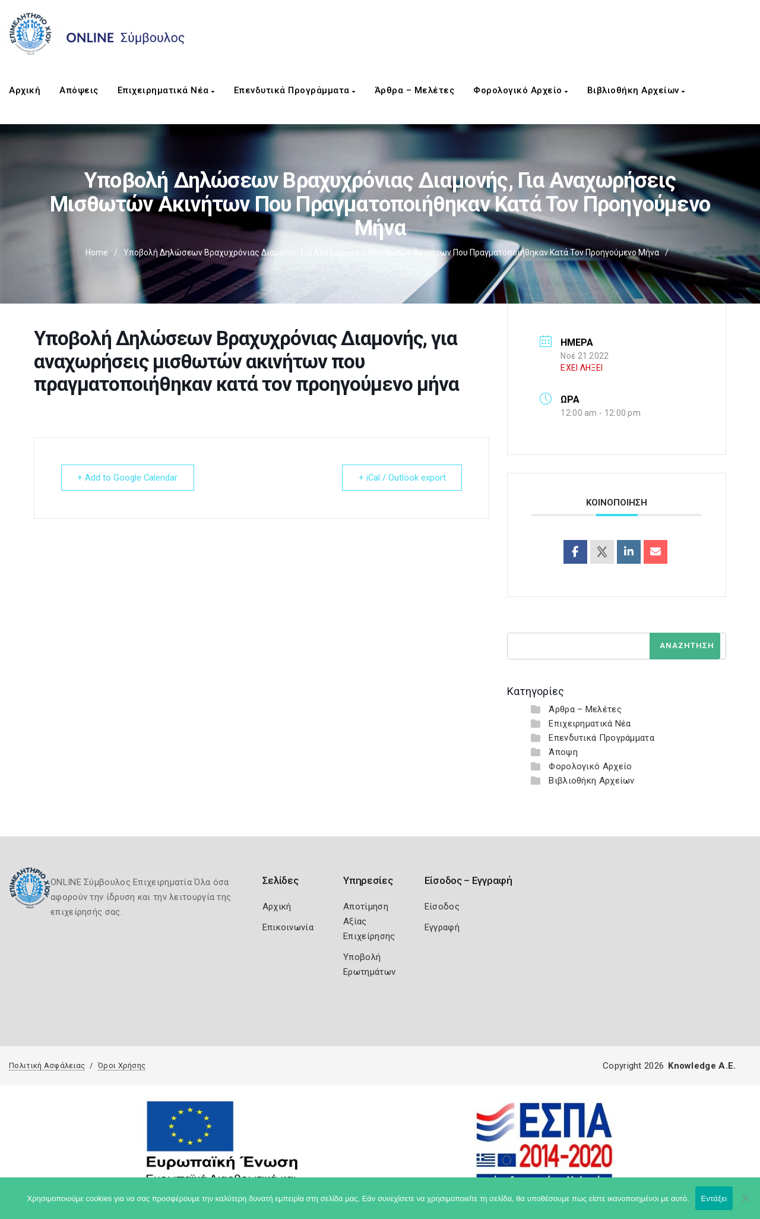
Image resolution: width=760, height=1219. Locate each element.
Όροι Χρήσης (121, 1065)
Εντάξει (714, 1198)
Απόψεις (79, 90)
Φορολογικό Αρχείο (520, 90)
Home (97, 252)
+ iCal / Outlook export (401, 477)
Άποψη (563, 752)
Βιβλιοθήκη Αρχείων (636, 90)
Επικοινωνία (288, 927)
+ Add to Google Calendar (128, 477)
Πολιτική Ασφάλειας (47, 1065)
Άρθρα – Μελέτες (415, 90)
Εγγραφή (442, 927)
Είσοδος (442, 906)
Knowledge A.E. (702, 1065)
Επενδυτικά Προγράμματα (295, 90)
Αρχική (24, 90)
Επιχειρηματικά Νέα (166, 90)
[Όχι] (745, 1204)
